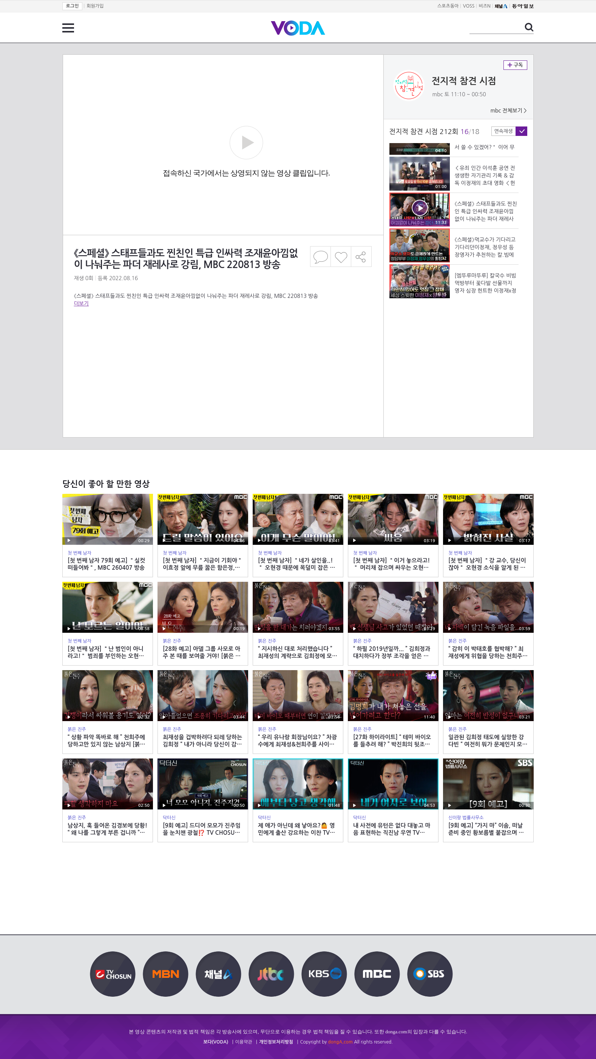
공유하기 (361, 256)
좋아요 (340, 256)
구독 (515, 65)
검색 (529, 27)
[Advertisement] (222, 337)
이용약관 (243, 1042)
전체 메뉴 (68, 27)
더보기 (81, 303)
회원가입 (94, 6)
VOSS (469, 6)
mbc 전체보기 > (508, 110)
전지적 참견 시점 (464, 81)
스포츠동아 (448, 6)
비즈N (485, 6)
